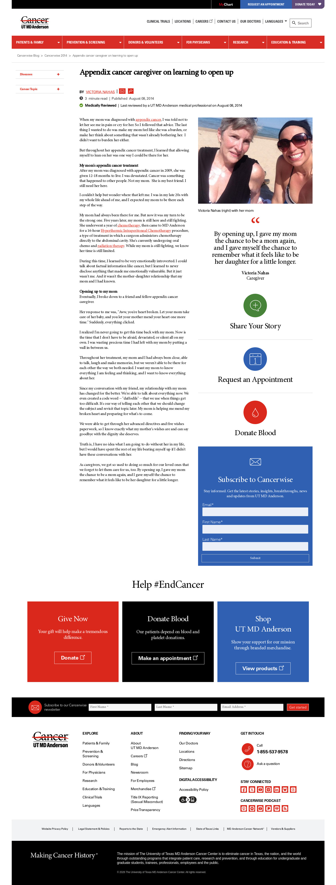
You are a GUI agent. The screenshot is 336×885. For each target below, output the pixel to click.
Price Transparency (145, 810)
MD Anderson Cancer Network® (245, 828)
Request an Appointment (266, 4)
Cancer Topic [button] (40, 89)
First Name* (212, 522)
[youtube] (260, 789)
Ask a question (266, 765)
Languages (274, 21)
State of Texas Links (207, 828)
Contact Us (226, 21)
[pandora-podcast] (268, 808)
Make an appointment (168, 658)
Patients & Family (30, 42)
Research (240, 42)
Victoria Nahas (100, 92)
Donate (73, 658)
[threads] (293, 789)
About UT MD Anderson (145, 745)
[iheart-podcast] (277, 808)
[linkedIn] (277, 789)
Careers (204, 21)
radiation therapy (111, 246)
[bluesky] (285, 789)
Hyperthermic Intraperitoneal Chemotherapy (136, 231)
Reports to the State (131, 828)
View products (263, 668)
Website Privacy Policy (55, 828)
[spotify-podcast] (252, 808)
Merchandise (143, 789)
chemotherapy (129, 226)
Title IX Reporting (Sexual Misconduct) (147, 799)
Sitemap (185, 768)
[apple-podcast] (244, 808)
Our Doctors (250, 21)
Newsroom (139, 772)
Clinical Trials (158, 21)
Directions (187, 760)
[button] (122, 90)
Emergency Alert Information (169, 828)
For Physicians (198, 42)
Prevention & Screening (86, 42)
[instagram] (268, 789)
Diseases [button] (40, 74)
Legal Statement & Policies (93, 828)
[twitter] (252, 789)
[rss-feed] (285, 808)
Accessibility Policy (194, 790)
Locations (186, 751)
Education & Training (288, 42)
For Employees (142, 781)
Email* (208, 504)
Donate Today (308, 4)
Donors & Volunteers (145, 42)
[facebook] (244, 789)
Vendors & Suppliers (283, 828)
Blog (134, 764)
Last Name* (212, 539)
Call (281, 749)
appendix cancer (148, 120)
